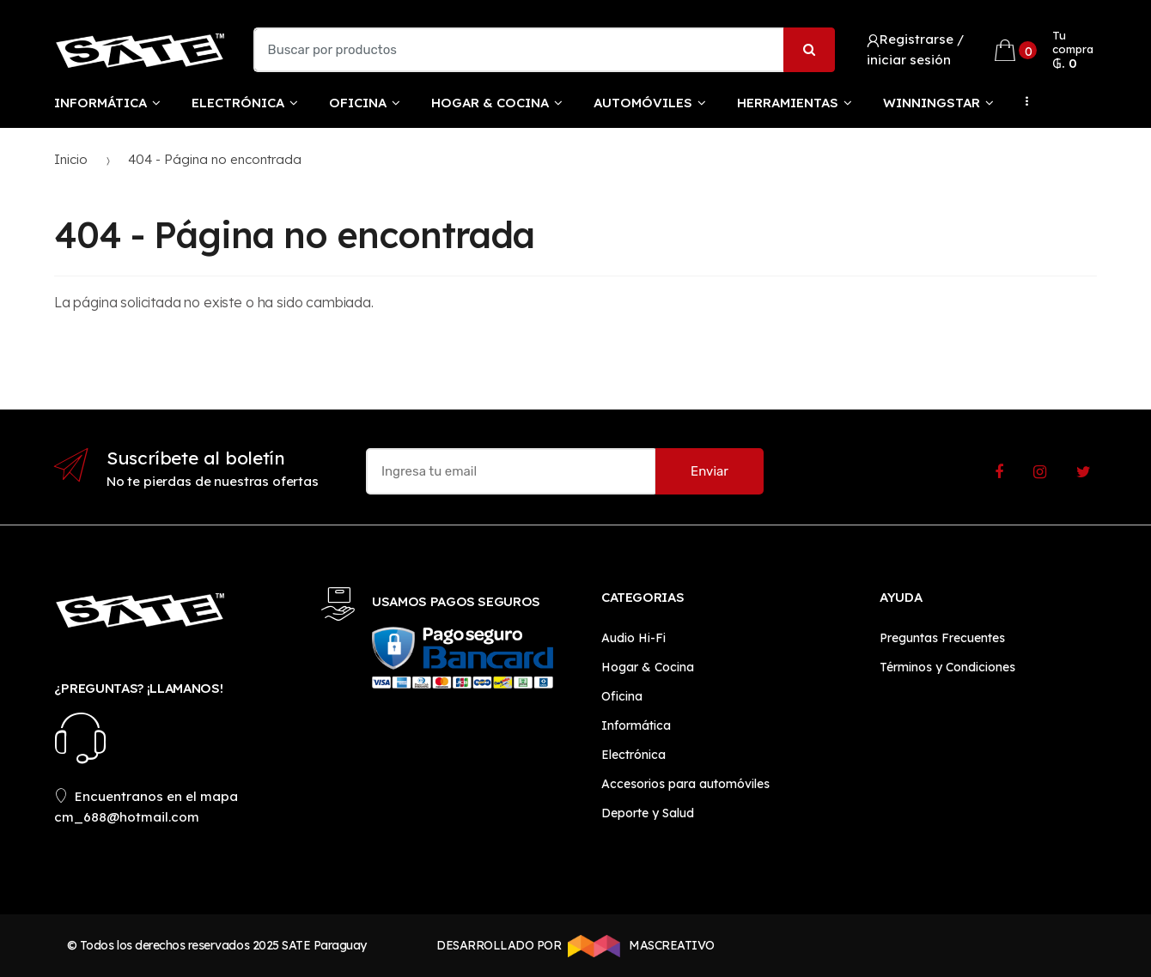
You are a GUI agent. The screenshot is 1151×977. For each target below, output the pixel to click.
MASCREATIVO (638, 946)
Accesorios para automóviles (685, 784)
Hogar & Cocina (490, 102)
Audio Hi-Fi (633, 638)
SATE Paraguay (324, 945)
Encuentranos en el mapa (146, 796)
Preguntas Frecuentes (942, 638)
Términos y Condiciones (947, 667)
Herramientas (787, 102)
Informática (100, 102)
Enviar (709, 471)
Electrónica (238, 102)
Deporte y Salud (647, 813)
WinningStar (931, 102)
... (1022, 101)
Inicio (71, 159)
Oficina (358, 102)
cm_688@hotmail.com (126, 817)
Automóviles (643, 102)
